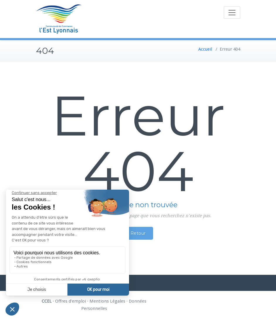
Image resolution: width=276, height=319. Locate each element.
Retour (138, 233)
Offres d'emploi (70, 301)
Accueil (205, 49)
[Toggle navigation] (232, 12)
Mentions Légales (107, 301)
